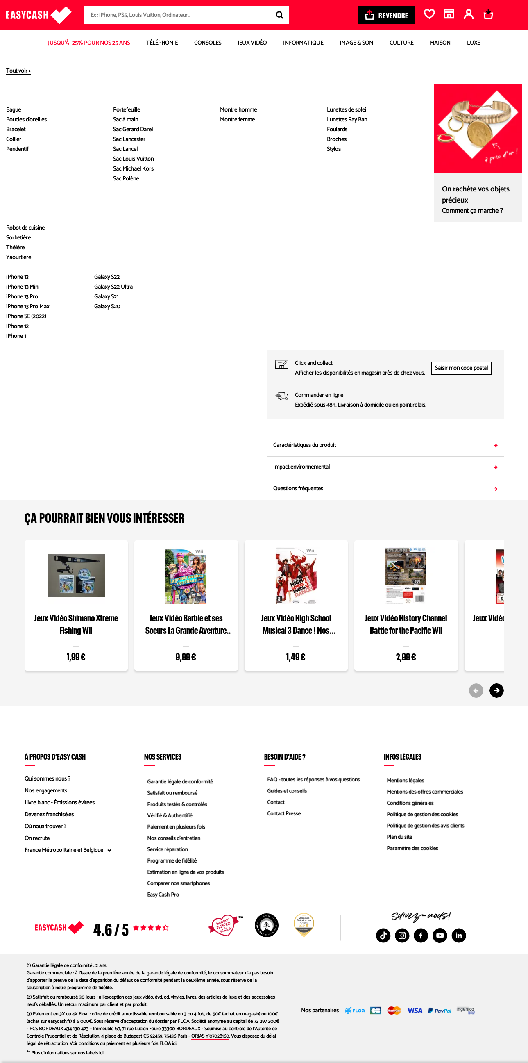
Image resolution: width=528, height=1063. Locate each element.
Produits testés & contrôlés (175, 803)
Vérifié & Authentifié (168, 814)
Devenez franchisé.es (49, 814)
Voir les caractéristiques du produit (142, 268)
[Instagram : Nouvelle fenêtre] (402, 935)
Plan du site (397, 838)
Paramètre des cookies (411, 850)
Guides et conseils (285, 791)
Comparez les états (484, 158)
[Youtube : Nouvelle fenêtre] (440, 935)
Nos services (162, 756)
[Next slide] (496, 690)
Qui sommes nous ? (47, 779)
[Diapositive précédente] (34, 91)
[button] (35, 173)
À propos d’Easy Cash (55, 756)
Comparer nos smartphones (177, 886)
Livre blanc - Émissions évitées (60, 803)
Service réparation (165, 850)
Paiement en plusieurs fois (174, 826)
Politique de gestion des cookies (421, 814)
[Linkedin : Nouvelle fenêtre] (458, 935)
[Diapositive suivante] (34, 249)
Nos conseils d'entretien (172, 838)
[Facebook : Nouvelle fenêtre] (421, 935)
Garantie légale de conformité (178, 779)
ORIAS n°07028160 (210, 1036)
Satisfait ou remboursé (170, 791)
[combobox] (186, 15)
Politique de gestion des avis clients (424, 826)
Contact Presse (281, 814)
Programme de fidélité (170, 862)
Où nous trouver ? (45, 826)
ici (174, 1043)
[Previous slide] (476, 690)
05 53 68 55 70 (445, 341)
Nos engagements (46, 791)
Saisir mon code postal (461, 368)
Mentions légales (403, 779)
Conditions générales (408, 803)
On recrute (37, 838)
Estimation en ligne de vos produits (184, 874)
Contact (273, 803)
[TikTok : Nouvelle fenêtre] (383, 935)
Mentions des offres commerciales (424, 791)
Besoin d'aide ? (285, 756)
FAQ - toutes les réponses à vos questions (313, 779)
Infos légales (402, 756)
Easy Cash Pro (161, 898)
